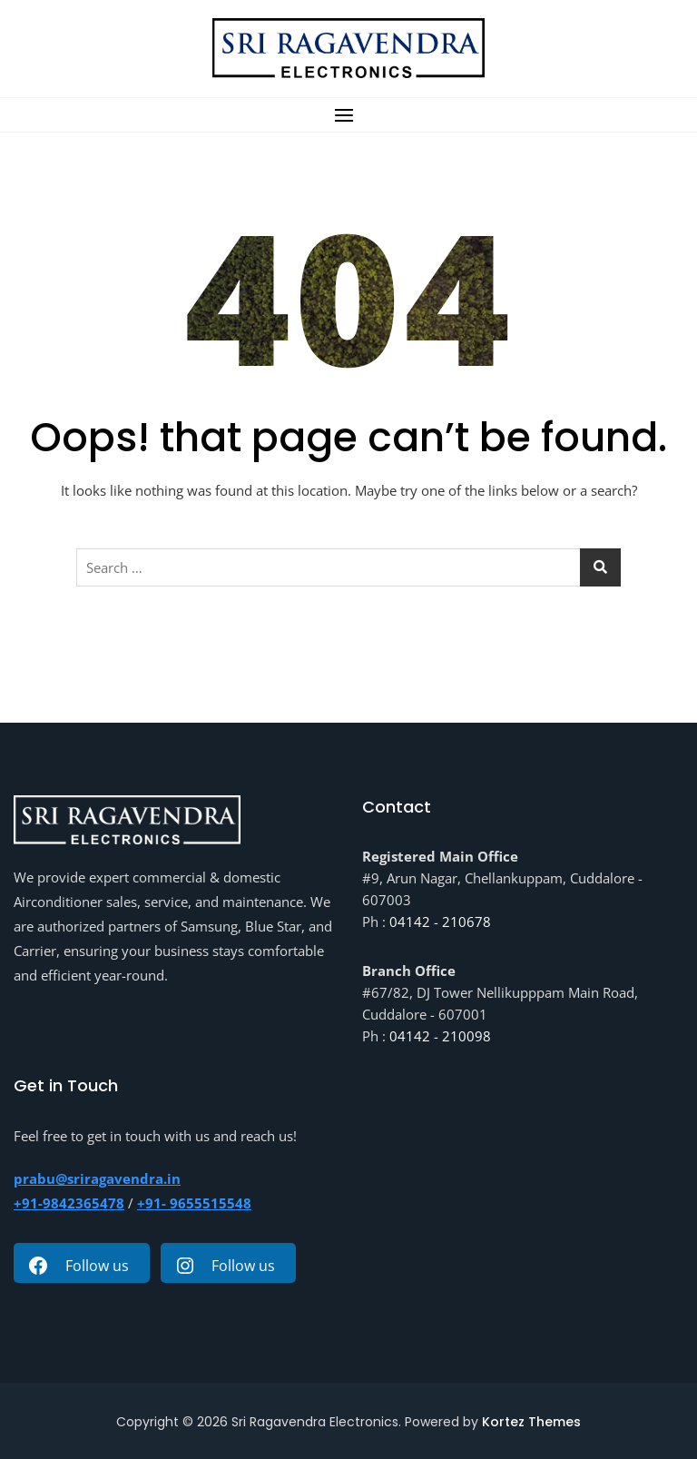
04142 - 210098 (440, 1036)
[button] (348, 115)
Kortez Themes (531, 1422)
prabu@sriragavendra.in (97, 1178)
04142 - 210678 (440, 921)
